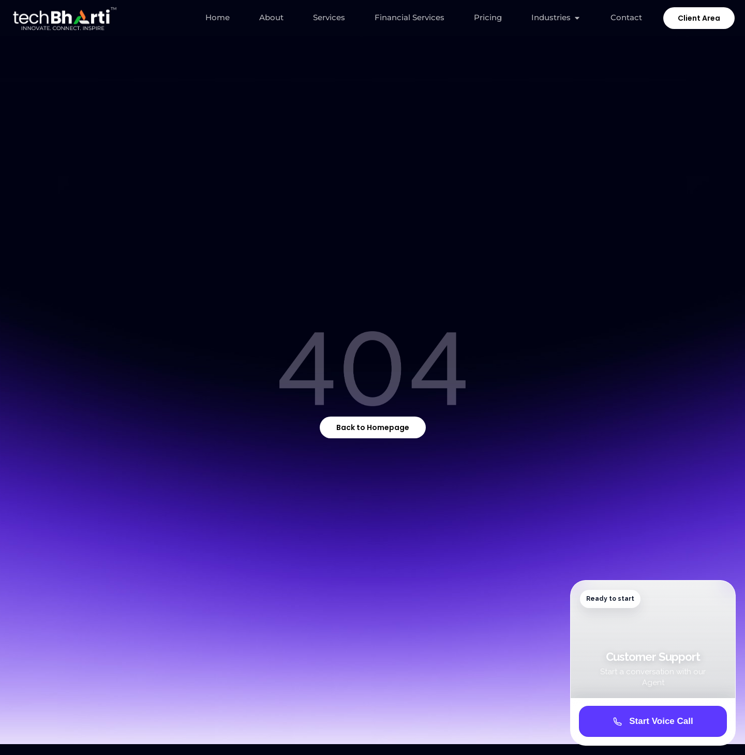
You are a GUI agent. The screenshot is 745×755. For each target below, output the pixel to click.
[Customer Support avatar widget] (653, 663)
